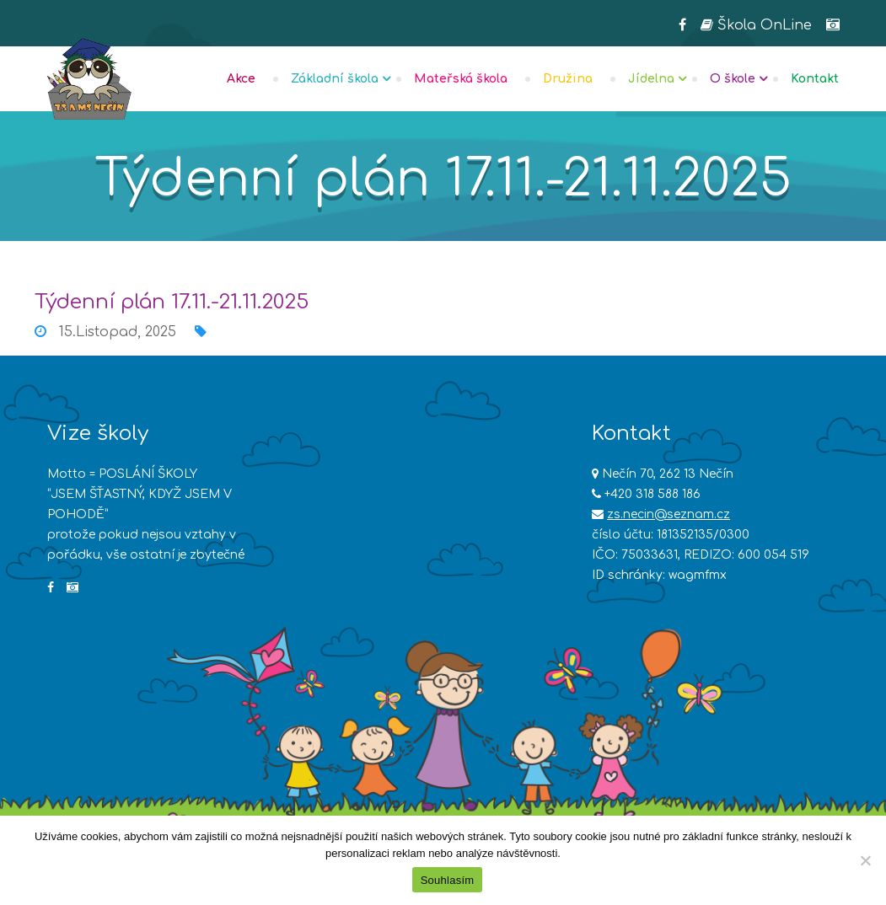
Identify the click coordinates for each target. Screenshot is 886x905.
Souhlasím (448, 880)
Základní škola (335, 78)
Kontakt (815, 78)
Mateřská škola (460, 78)
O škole (732, 78)
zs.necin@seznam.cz (668, 514)
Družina (568, 78)
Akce (241, 78)
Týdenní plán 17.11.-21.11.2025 (172, 302)
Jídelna (651, 78)
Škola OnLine (756, 25)
